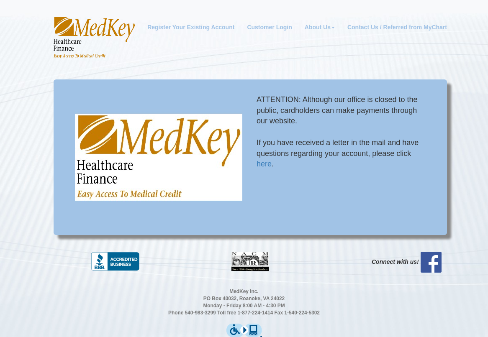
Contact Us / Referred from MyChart (397, 27)
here (264, 164)
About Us (320, 27)
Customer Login (269, 27)
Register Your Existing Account (190, 27)
